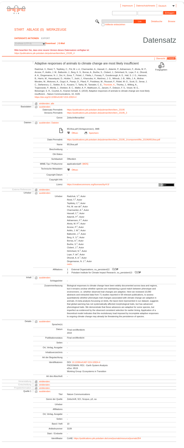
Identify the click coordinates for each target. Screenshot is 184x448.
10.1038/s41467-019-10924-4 (86, 362)
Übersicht (160, 58)
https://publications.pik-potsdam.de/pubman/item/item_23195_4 (44, 53)
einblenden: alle (46, 103)
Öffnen (72, 133)
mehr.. (70, 264)
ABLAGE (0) (35, 29)
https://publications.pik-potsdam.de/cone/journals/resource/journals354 (107, 438)
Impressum (127, 5)
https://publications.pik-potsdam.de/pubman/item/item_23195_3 (97, 113)
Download (50, 43)
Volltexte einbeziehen (115, 24)
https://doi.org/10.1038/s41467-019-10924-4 (56, 97)
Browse (171, 21)
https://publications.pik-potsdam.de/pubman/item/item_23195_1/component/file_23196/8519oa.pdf (113, 139)
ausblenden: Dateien (49, 123)
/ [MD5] (84, 164)
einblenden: (44, 189)
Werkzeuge (56, 29)
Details (171, 58)
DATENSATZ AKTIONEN (26, 38)
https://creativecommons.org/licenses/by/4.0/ (88, 184)
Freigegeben (161, 70)
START (19, 29)
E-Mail (62, 43)
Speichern (91, 133)
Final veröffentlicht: (76, 330)
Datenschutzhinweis (145, 5)
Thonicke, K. (109, 84)
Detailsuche (156, 21)
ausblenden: (45, 107)
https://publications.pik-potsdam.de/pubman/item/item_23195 (96, 110)
